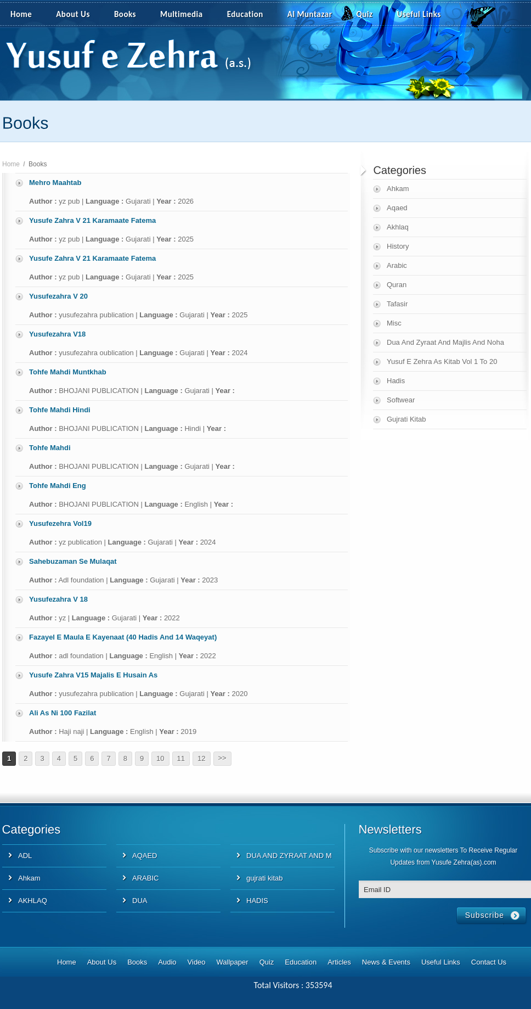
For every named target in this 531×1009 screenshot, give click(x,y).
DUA (139, 900)
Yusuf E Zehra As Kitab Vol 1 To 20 (442, 361)
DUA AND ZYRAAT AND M (289, 855)
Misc (394, 323)
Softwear (401, 400)
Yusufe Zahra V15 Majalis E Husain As (93, 675)
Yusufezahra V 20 (58, 296)
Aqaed (397, 208)
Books (125, 14)
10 (160, 758)
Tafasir (397, 304)
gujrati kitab (264, 878)
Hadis (396, 381)
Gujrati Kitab (406, 419)
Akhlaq (398, 227)
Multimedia (187, 14)
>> (222, 758)
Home (21, 14)
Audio (167, 962)
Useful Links (419, 14)
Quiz (365, 14)
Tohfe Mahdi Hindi (60, 410)
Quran (396, 285)
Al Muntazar (309, 14)
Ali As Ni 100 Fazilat (62, 713)
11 (181, 758)
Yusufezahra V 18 (58, 599)
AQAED (144, 855)
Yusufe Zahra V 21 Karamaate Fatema (92, 220)
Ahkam (398, 188)
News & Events (386, 962)
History (398, 246)
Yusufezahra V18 (57, 334)
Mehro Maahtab (55, 182)
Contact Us (488, 962)
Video (197, 962)
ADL (25, 855)
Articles (339, 962)
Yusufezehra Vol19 (60, 523)
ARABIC (145, 878)
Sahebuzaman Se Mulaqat (73, 561)
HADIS (257, 900)
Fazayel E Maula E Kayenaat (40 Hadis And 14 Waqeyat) (123, 637)
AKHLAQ (32, 900)
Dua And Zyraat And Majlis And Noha (445, 342)
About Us (73, 14)
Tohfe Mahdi (50, 448)
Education (245, 14)
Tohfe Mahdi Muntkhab (67, 372)
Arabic (397, 265)
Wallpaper (232, 962)
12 (201, 758)
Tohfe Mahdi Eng (57, 485)
